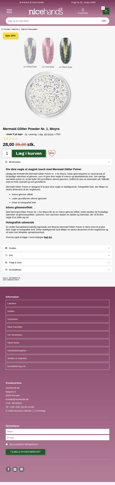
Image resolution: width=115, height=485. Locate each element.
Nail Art (48, 237)
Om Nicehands (14, 335)
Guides (11, 311)
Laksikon (11, 303)
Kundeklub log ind (16, 366)
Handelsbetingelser (18, 350)
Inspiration (12, 319)
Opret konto (13, 342)
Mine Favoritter (14, 327)
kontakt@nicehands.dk (17, 399)
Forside (6, 29)
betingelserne (31, 444)
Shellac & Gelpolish (17, 358)
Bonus (50, 134)
